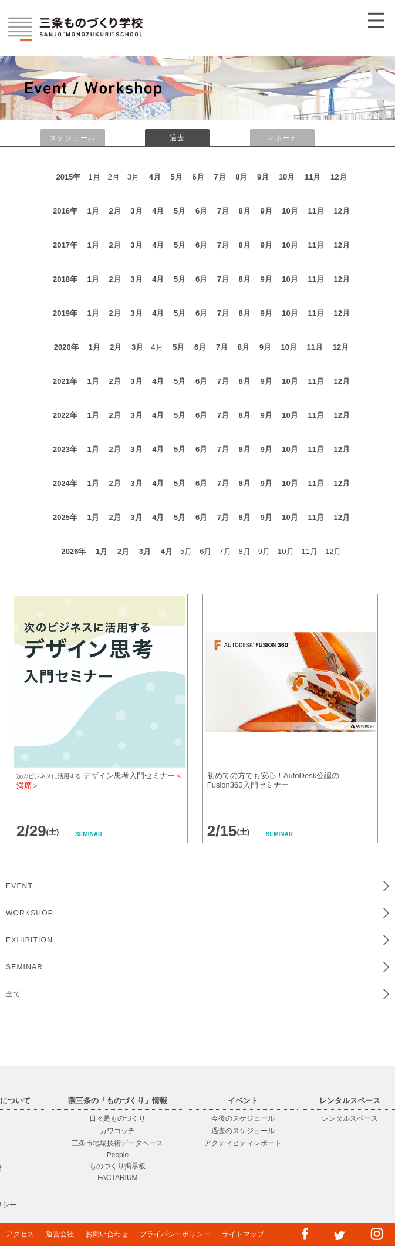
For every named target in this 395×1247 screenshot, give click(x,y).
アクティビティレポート (243, 1143)
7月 (219, 177)
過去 (177, 138)
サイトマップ (243, 1234)
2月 (114, 211)
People (118, 1155)
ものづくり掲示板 (117, 1166)
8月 (241, 177)
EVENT (19, 886)
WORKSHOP (29, 913)
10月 (287, 177)
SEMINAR (24, 967)
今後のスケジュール (243, 1118)
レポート (282, 138)
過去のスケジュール (243, 1131)
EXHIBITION (29, 940)
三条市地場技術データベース (117, 1143)
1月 (93, 211)
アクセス (20, 1234)
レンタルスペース (350, 1118)
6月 (198, 177)
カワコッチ (117, 1131)
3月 (136, 211)
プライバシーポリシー (175, 1234)
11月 (312, 177)
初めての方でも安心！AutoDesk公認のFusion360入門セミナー (273, 780)
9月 (263, 177)
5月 (177, 177)
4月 (155, 177)
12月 (338, 177)
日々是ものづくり (117, 1118)
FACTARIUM (117, 1178)
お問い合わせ (107, 1234)
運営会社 (60, 1234)
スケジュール (72, 138)
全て (13, 994)
